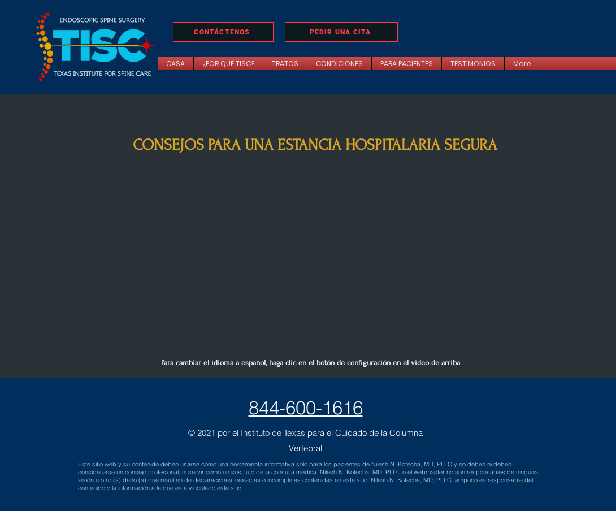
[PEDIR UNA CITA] (341, 32)
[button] (285, 63)
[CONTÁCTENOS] (223, 32)
